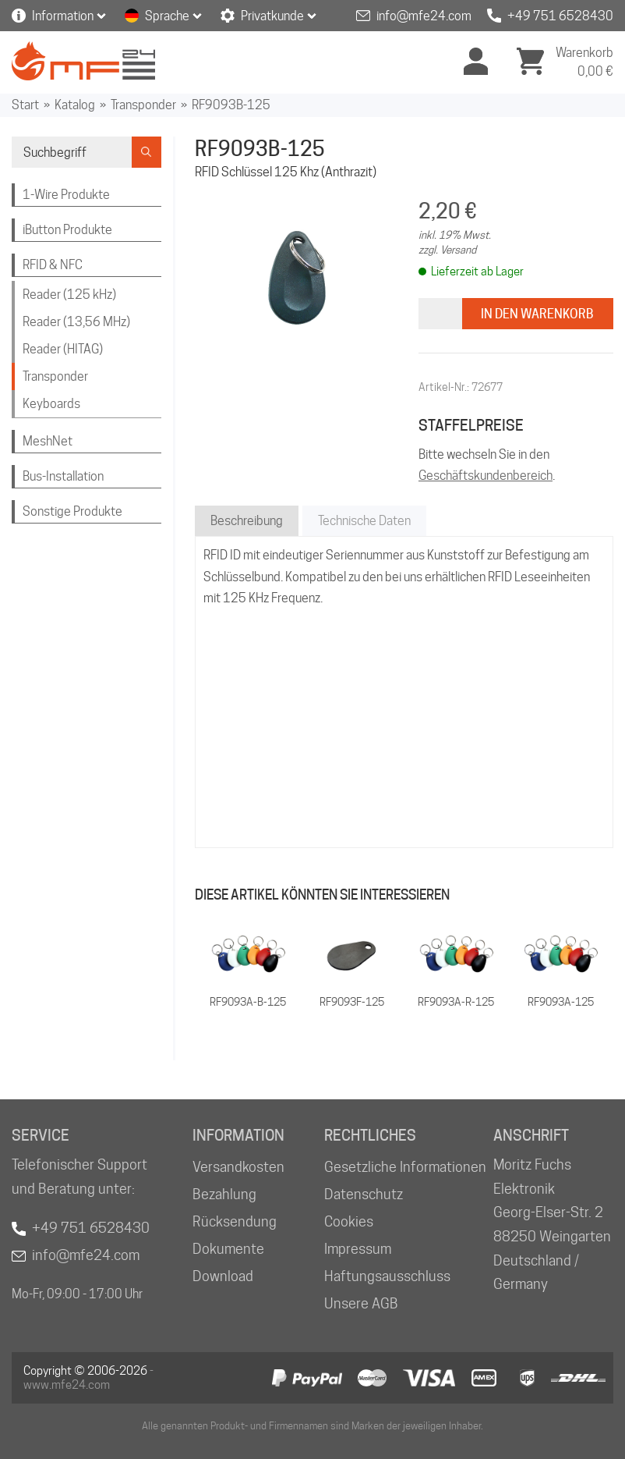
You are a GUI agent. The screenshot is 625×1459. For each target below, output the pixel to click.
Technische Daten (364, 520)
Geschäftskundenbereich (485, 475)
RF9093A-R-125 (456, 1002)
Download (222, 1276)
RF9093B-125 (231, 105)
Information (63, 16)
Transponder (143, 105)
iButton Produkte (67, 229)
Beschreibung (246, 520)
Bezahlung (224, 1194)
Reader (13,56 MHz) (76, 321)
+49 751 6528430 (560, 16)
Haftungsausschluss (387, 1276)
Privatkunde (272, 16)
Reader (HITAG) (63, 349)
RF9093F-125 (352, 1002)
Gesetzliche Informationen (405, 1167)
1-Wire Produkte (66, 194)
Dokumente (228, 1249)
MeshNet (47, 441)
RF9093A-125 (561, 1002)
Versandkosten (238, 1167)
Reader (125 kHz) (69, 294)
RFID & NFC (53, 264)
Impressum (357, 1249)
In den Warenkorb (537, 314)
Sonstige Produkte (72, 511)
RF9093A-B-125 (248, 1002)
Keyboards (51, 403)
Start (25, 105)
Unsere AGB (361, 1303)
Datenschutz (363, 1194)
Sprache (167, 16)
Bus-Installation (63, 476)
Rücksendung (234, 1221)
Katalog (75, 105)
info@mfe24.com (423, 16)
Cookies (348, 1221)
